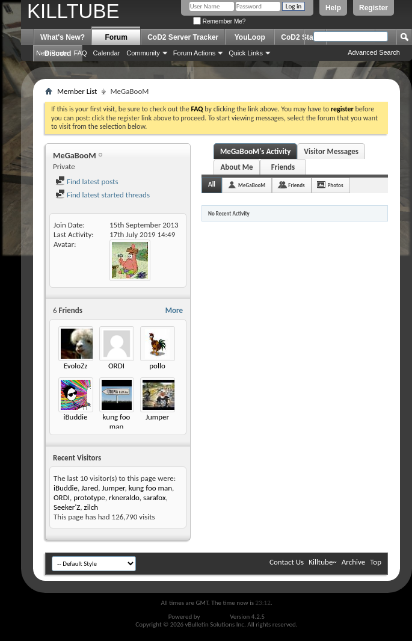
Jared (89, 487)
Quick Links (246, 53)
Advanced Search (374, 52)
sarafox (154, 497)
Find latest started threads (102, 194)
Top (375, 561)
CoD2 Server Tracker (182, 37)
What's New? (62, 37)
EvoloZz (76, 365)
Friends (283, 167)
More (174, 310)
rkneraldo (124, 497)
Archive (353, 561)
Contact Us (286, 561)
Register (373, 8)
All (211, 184)
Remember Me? (219, 21)
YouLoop (250, 37)
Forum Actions (194, 53)
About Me (236, 167)
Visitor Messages (331, 151)
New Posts (52, 53)
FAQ (80, 53)
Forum (116, 37)
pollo (157, 365)
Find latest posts (86, 181)
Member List (77, 91)
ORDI (116, 365)
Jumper (157, 416)
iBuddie (76, 416)
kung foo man (117, 421)
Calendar (106, 53)
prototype (89, 497)
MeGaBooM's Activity (255, 151)
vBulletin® (215, 617)
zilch (91, 507)
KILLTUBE (73, 11)
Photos (335, 185)
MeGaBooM (251, 185)
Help (333, 8)
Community (143, 53)
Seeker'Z (67, 507)
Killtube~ (323, 561)
